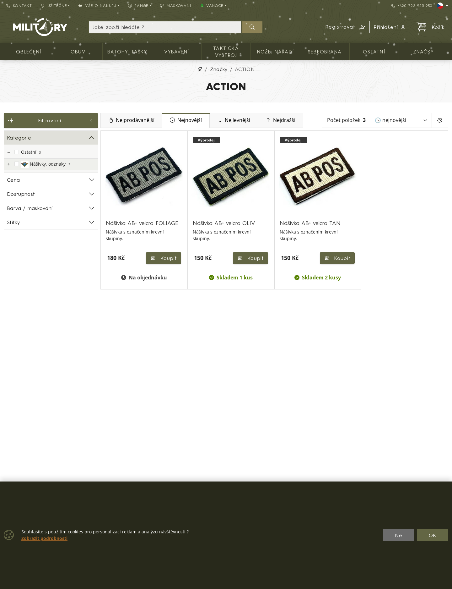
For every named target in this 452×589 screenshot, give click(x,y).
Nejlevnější (233, 120)
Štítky (13, 222)
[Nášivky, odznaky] (8, 164)
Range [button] (138, 5)
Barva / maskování (29, 208)
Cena (13, 180)
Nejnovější (186, 120)
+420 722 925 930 (411, 5)
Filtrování (51, 120)
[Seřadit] (401, 120)
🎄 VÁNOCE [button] (211, 5)
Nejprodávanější (131, 120)
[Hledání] (165, 27)
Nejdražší (280, 120)
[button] (345, 27)
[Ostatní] (8, 152)
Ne (398, 535)
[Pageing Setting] (440, 120)
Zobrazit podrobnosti (44, 538)
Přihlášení (390, 27)
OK (433, 535)
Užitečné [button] (54, 5)
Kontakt (19, 5)
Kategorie (19, 138)
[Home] (199, 69)
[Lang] (442, 6)
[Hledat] (252, 27)
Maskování (175, 5)
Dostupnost (21, 194)
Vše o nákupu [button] (97, 5)
